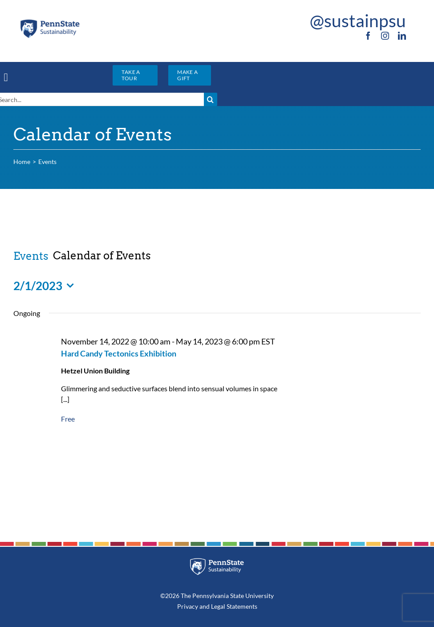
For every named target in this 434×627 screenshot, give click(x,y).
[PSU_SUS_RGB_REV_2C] (217, 561)
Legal (218, 606)
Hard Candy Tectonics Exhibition (118, 353)
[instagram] (385, 36)
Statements (241, 606)
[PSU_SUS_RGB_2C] (50, 21)
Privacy (187, 606)
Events (31, 256)
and (204, 606)
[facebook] (368, 36)
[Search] (210, 99)
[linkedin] (402, 36)
